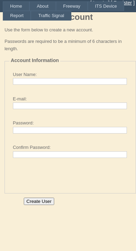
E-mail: (20, 98)
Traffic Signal (51, 15)
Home (16, 6)
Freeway (71, 6)
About (42, 6)
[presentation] (62, 175)
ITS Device (106, 6)
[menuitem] (16, 6)
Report (16, 15)
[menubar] (69, 11)
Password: (23, 123)
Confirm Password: (32, 147)
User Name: (25, 74)
